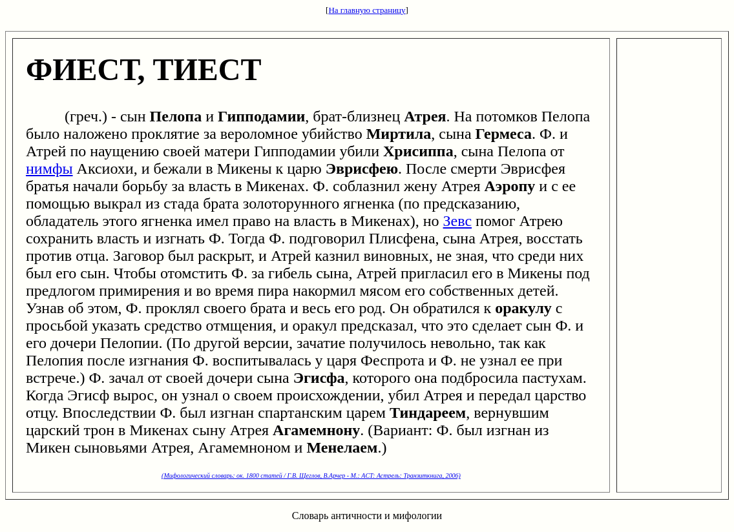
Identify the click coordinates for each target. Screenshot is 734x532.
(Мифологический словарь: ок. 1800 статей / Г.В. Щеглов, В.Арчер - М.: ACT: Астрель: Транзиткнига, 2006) (311, 475)
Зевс (457, 220)
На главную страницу (366, 10)
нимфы (49, 168)
